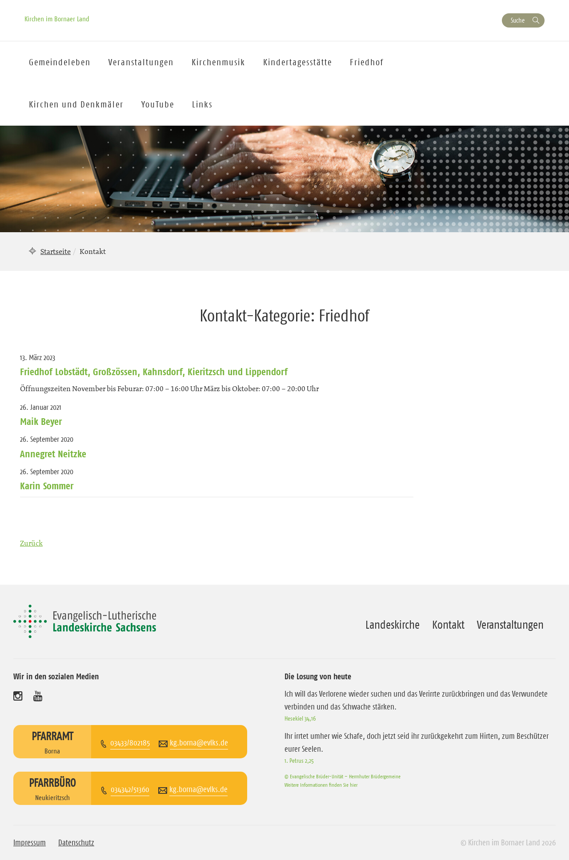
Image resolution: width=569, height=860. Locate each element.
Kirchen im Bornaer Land (56, 18)
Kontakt (448, 625)
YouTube (157, 104)
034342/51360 (130, 789)
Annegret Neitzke (53, 453)
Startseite (55, 251)
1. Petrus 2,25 (299, 761)
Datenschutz (76, 843)
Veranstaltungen (510, 625)
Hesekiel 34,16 (300, 718)
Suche (518, 20)
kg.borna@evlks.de (199, 743)
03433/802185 (130, 743)
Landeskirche (392, 625)
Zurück (31, 543)
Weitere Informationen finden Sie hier (320, 784)
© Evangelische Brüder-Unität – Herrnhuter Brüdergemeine (342, 776)
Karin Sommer (46, 485)
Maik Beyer (41, 421)
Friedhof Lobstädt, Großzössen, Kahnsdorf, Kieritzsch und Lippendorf (154, 371)
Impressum (29, 843)
